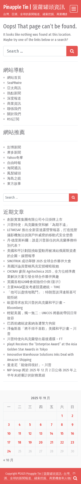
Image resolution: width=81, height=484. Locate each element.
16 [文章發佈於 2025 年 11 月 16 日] (72, 433)
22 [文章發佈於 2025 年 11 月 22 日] (62, 442)
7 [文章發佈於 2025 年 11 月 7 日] (51, 425)
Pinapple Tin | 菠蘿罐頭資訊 (34, 7)
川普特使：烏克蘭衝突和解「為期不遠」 (38, 225)
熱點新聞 (14, 93)
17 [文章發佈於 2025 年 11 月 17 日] (8, 442)
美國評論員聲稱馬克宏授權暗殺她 (33, 266)
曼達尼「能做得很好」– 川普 (29, 365)
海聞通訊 (14, 168)
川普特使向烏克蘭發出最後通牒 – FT (34, 339)
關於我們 (14, 114)
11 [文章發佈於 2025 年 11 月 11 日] (19, 433)
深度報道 (14, 98)
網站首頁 (14, 78)
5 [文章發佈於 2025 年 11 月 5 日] (30, 425)
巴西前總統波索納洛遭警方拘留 (31, 323)
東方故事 (14, 184)
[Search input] (35, 51)
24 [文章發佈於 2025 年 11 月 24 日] (9, 451)
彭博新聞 (14, 147)
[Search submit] (72, 51)
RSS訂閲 (13, 119)
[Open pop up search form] (75, 478)
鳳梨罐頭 (14, 173)
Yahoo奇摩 (15, 158)
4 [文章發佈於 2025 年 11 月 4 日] (20, 425)
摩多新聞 (14, 152)
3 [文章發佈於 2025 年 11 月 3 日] (9, 425)
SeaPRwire (14, 83)
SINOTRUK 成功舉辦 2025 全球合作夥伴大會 (39, 261)
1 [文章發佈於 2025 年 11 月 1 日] (62, 416)
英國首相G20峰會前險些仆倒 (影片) (33, 282)
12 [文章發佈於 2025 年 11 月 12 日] (30, 433)
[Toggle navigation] (74, 9)
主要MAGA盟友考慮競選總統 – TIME (33, 287)
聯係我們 (14, 109)
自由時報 (14, 163)
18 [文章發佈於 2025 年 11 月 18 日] (19, 442)
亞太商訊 (14, 88)
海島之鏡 (14, 178)
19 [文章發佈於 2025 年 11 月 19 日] (30, 442)
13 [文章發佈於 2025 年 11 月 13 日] (40, 433)
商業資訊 (14, 103)
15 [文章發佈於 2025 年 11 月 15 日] (62, 433)
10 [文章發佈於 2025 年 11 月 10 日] (9, 433)
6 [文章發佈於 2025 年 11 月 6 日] (41, 425)
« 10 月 (8, 460)
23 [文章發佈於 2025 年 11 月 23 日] (72, 442)
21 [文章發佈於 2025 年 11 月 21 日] (51, 442)
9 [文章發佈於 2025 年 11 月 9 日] (72, 425)
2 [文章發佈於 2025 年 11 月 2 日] (72, 416)
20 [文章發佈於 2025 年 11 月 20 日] (41, 442)
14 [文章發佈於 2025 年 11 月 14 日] (51, 433)
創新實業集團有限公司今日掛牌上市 (34, 219)
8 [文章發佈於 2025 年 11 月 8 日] (62, 425)
